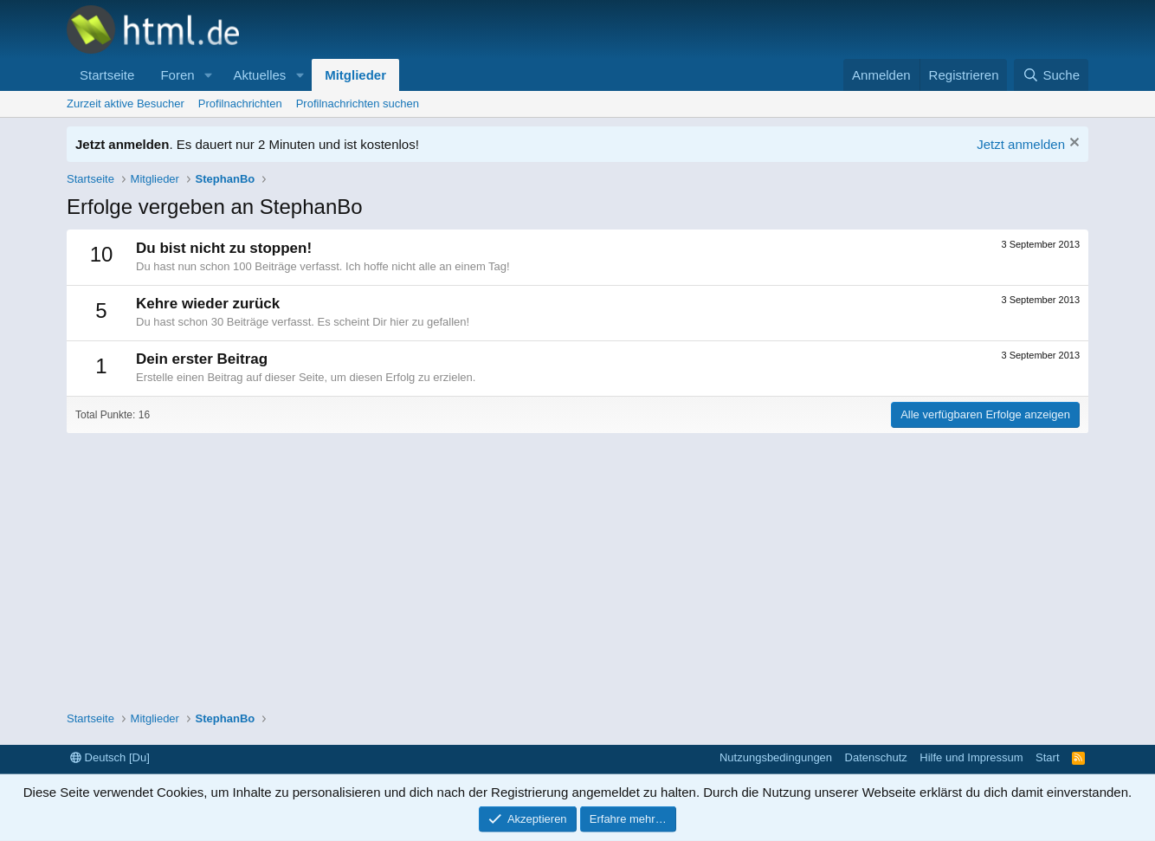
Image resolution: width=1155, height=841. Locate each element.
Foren (177, 75)
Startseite (107, 75)
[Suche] (1051, 75)
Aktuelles (259, 75)
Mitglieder (355, 75)
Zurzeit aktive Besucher (125, 103)
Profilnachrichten (240, 103)
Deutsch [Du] (110, 757)
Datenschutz (876, 757)
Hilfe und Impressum (971, 757)
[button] (208, 75)
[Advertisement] (577, 563)
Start (1047, 757)
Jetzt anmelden (1021, 144)
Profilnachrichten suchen (357, 103)
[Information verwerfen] (1072, 144)
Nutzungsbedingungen (775, 757)
